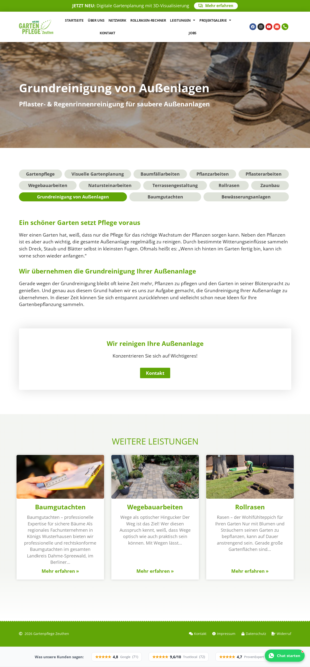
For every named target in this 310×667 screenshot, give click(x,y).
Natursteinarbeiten (110, 185)
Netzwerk (117, 20)
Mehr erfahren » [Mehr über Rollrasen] (250, 571)
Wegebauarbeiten (47, 185)
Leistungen (182, 20)
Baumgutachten (165, 197)
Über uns (96, 20)
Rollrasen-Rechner (148, 20)
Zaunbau (270, 185)
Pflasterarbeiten (264, 174)
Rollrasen (229, 185)
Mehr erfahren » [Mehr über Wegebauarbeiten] (155, 571)
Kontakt (107, 33)
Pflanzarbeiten (212, 174)
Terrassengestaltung (175, 185)
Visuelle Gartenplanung (97, 174)
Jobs (192, 33)
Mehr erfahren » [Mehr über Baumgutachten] (60, 571)
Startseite (74, 20)
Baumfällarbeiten (160, 174)
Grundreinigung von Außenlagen (73, 197)
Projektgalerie (215, 20)
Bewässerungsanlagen (246, 197)
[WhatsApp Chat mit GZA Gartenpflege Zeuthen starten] (285, 656)
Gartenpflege (40, 174)
